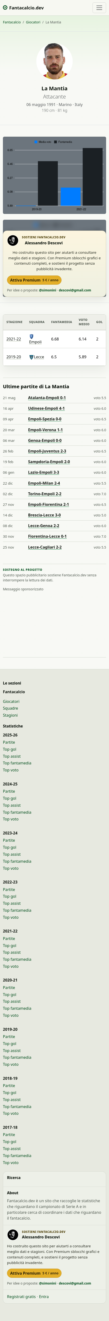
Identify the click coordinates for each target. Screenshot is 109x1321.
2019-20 (14, 357)
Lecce (36, 357)
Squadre (10, 708)
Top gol (9, 749)
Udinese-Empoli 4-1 (46, 408)
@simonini (47, 290)
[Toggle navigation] (99, 7)
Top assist (12, 756)
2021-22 (14, 339)
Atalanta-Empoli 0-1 (47, 397)
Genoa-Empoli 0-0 (45, 440)
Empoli (35, 339)
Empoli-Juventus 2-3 (47, 451)
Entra (44, 1296)
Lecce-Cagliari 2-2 (45, 547)
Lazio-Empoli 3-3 (43, 472)
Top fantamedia (17, 763)
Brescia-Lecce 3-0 (44, 515)
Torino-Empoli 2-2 (44, 493)
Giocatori (33, 22)
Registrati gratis (21, 1296)
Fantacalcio (12, 22)
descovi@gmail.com (75, 290)
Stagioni (10, 715)
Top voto (11, 770)
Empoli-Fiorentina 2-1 (48, 504)
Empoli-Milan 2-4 (44, 483)
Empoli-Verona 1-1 (45, 429)
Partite (9, 742)
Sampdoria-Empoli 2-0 (49, 461)
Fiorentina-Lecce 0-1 (47, 536)
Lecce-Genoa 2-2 (43, 525)
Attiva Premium (34, 280)
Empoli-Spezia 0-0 (45, 419)
